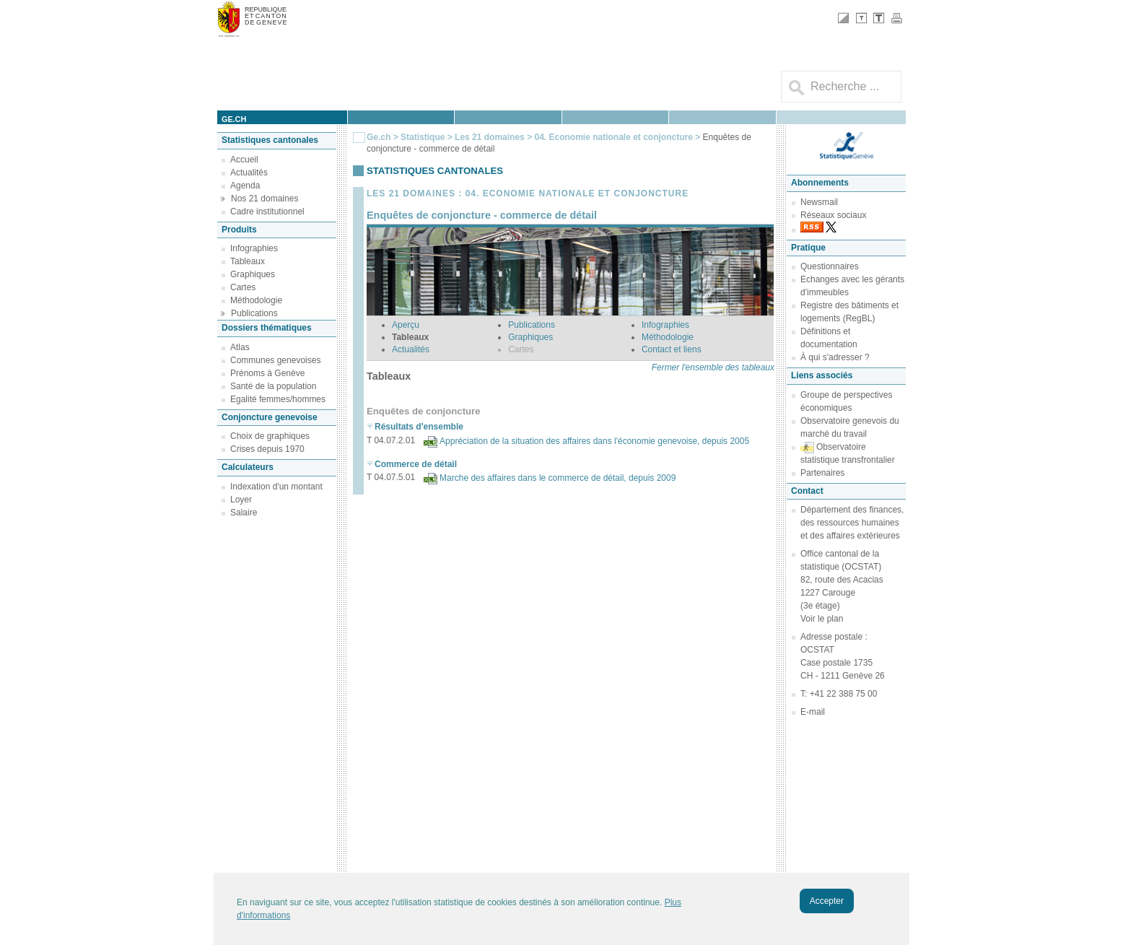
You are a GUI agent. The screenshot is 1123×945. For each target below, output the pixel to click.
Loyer (241, 500)
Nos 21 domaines (264, 198)
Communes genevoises (275, 360)
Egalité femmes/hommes (277, 399)
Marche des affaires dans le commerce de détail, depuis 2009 (558, 478)
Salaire (243, 513)
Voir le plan (821, 619)
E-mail (812, 712)
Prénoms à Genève (267, 373)
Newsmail (819, 202)
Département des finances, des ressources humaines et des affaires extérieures (852, 523)
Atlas (240, 347)
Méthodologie (256, 300)
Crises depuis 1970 (267, 449)
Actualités (249, 172)
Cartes (242, 287)
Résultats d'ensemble (419, 427)
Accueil (244, 159)
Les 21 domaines (490, 137)
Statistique (423, 137)
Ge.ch (378, 137)
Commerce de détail (416, 464)
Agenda (245, 185)
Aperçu (405, 325)
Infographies (254, 248)
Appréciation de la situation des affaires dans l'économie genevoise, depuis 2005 (594, 441)
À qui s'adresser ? (835, 357)
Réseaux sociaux (833, 215)
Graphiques (252, 274)
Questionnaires (829, 266)
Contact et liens (672, 349)
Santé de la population (273, 386)
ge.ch (234, 119)
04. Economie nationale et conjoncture (613, 137)
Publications (254, 313)
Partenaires (822, 473)
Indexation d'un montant (276, 487)
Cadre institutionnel (267, 211)
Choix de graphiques (270, 436)
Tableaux (247, 261)
